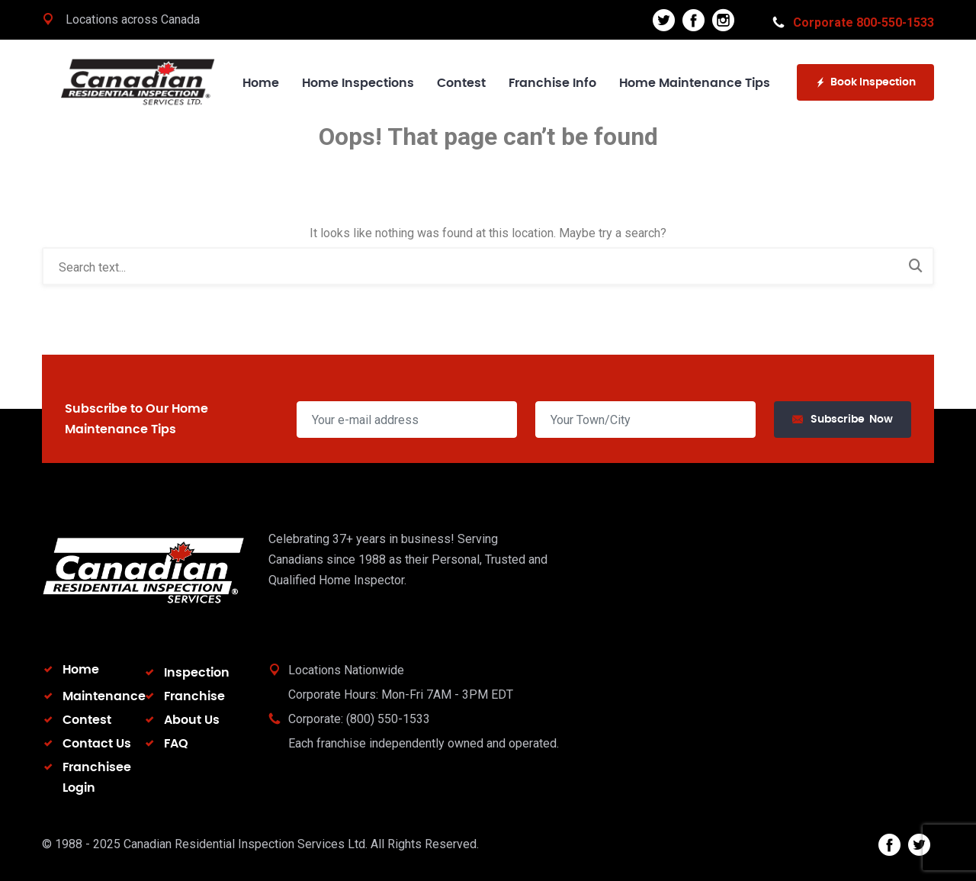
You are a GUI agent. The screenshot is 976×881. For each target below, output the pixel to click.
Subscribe (842, 419)
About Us (192, 720)
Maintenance (104, 696)
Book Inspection (865, 82)
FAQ (176, 744)
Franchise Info (552, 83)
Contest (461, 83)
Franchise (194, 696)
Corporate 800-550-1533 (853, 22)
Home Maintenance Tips (694, 83)
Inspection (197, 673)
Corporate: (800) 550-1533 (359, 719)
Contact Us (97, 744)
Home (260, 83)
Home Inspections (358, 83)
